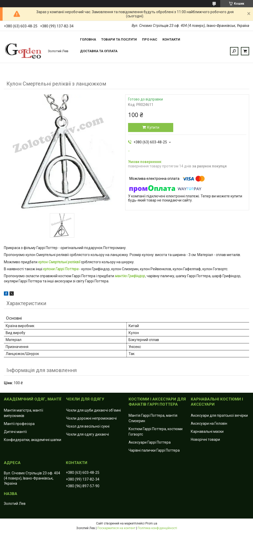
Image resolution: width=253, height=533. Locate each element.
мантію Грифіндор (130, 276)
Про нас (149, 39)
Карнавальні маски (207, 431)
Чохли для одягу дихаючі (87, 434)
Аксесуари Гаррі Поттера (150, 442)
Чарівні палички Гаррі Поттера (154, 450)
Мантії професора (19, 424)
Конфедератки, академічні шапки (32, 440)
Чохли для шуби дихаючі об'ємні (93, 410)
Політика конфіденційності (157, 528)
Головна (88, 39)
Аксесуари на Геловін (209, 423)
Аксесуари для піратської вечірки (219, 415)
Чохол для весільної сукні (87, 426)
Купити (153, 127)
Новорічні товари (205, 439)
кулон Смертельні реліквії (59, 262)
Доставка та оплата (98, 51)
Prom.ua (151, 523)
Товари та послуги (119, 39)
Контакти (171, 39)
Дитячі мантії (15, 432)
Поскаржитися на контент (116, 528)
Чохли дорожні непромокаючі (91, 418)
